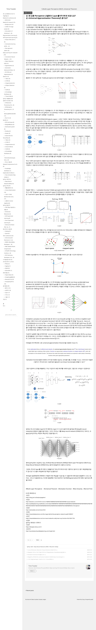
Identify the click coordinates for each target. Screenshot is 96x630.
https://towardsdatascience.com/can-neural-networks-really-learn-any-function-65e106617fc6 (50, 518)
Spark (7, 233)
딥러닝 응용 (6, 205)
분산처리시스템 (7, 229)
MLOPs (5, 120)
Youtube (40, 628)
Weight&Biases (9, 124)
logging (7, 266)
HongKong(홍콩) (10, 277)
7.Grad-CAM (9, 96)
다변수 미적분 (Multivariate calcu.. (9, 196)
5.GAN (7, 89)
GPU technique (9, 122)
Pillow (7, 263)
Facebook (36, 628)
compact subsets (78, 351)
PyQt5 (7, 268)
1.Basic (7, 78)
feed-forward (82, 349)
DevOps (7, 131)
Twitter (32, 628)
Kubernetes (8, 135)
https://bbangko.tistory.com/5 (34, 527)
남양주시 (8, 290)
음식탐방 (6, 286)
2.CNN (7, 81)
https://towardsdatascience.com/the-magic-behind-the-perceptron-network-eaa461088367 (49, 514)
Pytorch (6, 76)
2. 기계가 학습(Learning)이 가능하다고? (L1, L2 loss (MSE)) (39, 587)
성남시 (7, 292)
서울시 (7, 297)
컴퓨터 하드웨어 (8, 100)
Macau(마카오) (9, 279)
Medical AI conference (9, 18)
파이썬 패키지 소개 (8, 261)
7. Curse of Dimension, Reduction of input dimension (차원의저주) (41, 578)
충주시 (7, 288)
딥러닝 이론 (7, 179)
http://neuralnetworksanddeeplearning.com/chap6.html (40, 531)
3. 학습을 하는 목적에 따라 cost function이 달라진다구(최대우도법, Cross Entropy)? (45, 585)
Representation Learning (10, 35)
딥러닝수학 (6, 185)
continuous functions (68, 351)
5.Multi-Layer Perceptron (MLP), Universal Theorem (59, 9)
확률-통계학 (9, 188)
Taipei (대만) (9, 275)
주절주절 (6, 16)
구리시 (7, 294)
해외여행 (6, 272)
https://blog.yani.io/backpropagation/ (36, 497)
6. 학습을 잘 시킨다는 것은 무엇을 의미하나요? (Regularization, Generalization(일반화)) (46, 580)
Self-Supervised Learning (10, 37)
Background (9, 24)
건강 (5, 299)
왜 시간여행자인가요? (9, 13)
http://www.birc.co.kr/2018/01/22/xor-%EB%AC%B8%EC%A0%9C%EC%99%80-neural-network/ (50, 501)
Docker (7, 133)
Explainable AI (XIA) (8, 173)
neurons (53, 351)
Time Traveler (11, 9)
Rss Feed (27, 628)
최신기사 (8, 118)
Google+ (44, 628)
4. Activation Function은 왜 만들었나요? (35, 583)
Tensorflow (6, 138)
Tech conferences (8, 235)
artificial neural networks (46, 349)
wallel (92, 628)
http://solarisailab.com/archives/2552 (36, 510)
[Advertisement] (59, 550)
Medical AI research (9, 22)
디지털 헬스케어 (7, 259)
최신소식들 (8, 162)
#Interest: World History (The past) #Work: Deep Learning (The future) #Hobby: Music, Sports (51, 596)
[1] (74, 348)
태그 (4, 305)
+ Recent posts (29, 619)
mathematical (33, 349)
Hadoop (7, 231)
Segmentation (9, 65)
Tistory (83, 628)
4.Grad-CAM (9, 146)
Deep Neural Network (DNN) (41, 575)
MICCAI (7, 20)
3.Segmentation (10, 83)
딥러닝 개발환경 (8, 98)
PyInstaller (8, 270)
